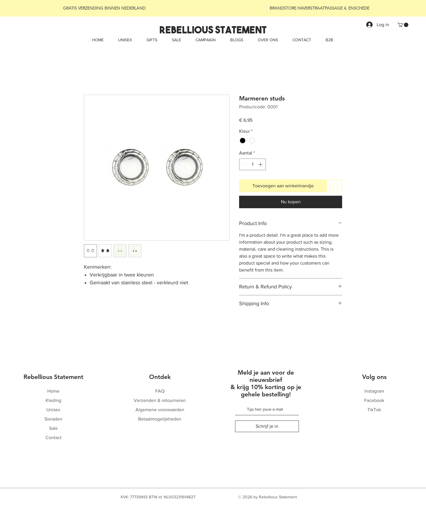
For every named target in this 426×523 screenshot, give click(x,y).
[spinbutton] (252, 164)
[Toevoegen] (335, 185)
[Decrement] (244, 164)
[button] (403, 25)
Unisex (53, 409)
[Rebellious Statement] (213, 29)
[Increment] (261, 164)
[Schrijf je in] (267, 426)
